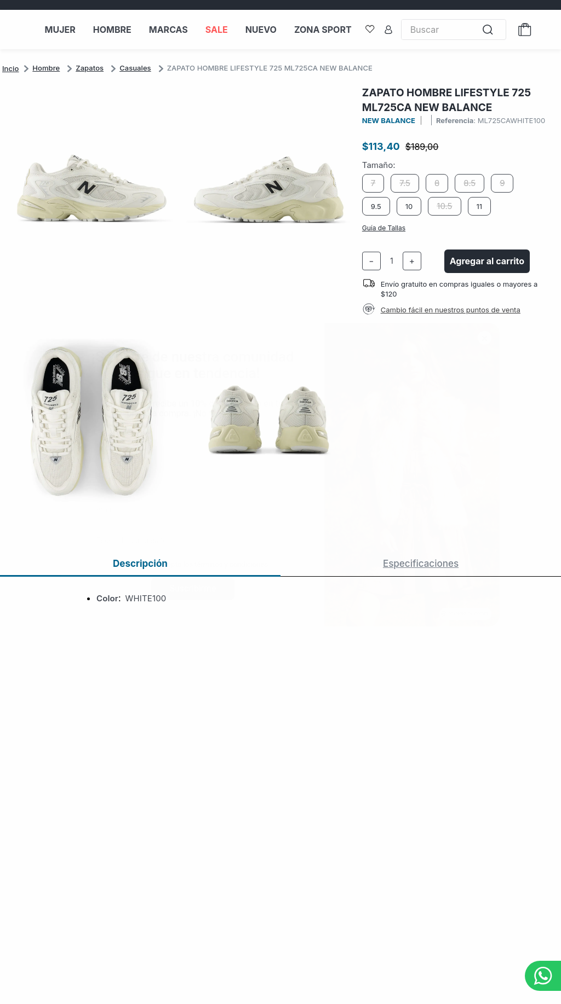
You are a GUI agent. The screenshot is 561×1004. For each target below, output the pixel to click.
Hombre (46, 67)
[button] (185, 308)
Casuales (135, 67)
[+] (412, 261)
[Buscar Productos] (491, 30)
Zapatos (90, 67)
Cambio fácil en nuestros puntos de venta (450, 309)
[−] (371, 261)
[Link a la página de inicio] (10, 68)
